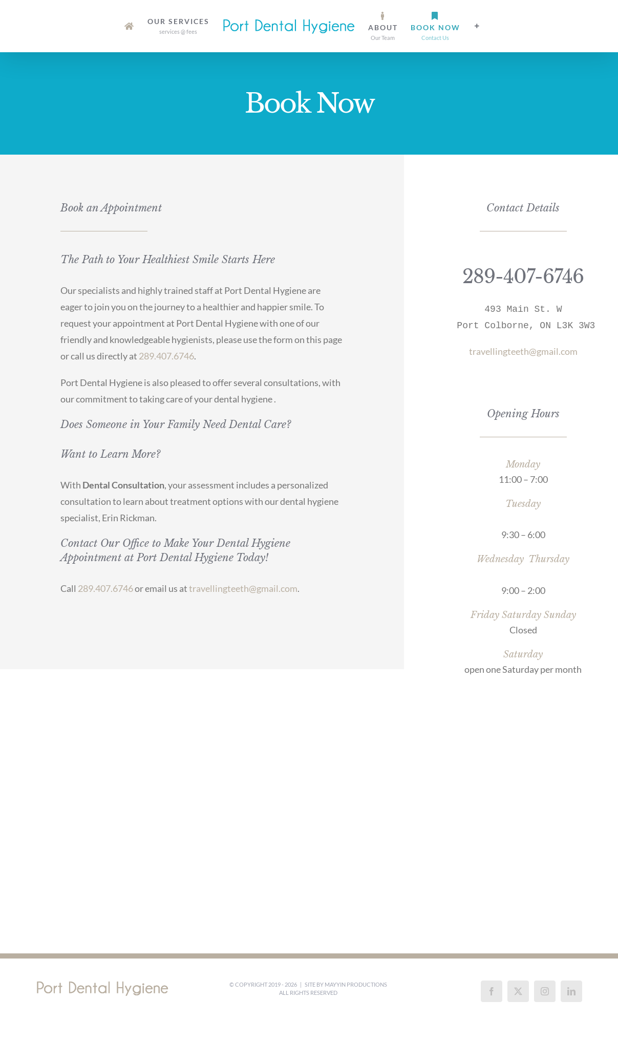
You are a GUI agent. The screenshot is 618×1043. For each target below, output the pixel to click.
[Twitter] (518, 991)
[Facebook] (491, 991)
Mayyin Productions (356, 984)
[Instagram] (545, 991)
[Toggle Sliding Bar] (477, 26)
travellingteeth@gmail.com (243, 588)
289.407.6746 (166, 355)
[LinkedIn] (571, 991)
